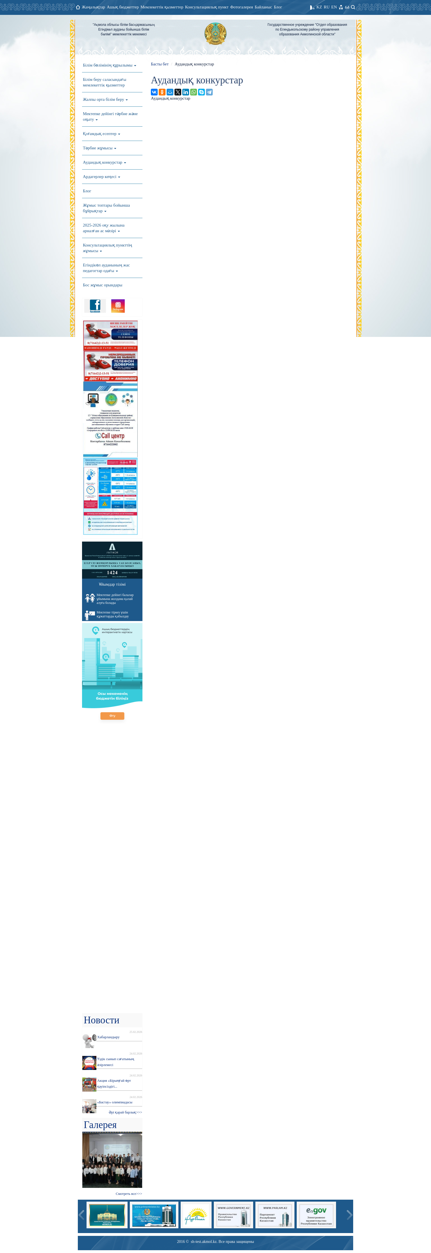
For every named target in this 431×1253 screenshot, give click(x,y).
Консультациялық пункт (207, 7)
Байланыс (263, 7)
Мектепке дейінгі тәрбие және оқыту (110, 116)
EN (334, 7)
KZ (319, 7)
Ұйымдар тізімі (112, 584)
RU (327, 7)
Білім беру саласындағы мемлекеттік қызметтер (104, 82)
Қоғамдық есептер (101, 133)
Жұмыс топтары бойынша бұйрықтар (106, 208)
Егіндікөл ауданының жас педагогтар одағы (106, 268)
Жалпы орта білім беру (105, 99)
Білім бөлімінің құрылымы (109, 65)
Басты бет (160, 64)
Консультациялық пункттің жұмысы (107, 248)
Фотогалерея (241, 7)
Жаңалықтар (93, 7)
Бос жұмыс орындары (102, 285)
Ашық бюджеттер (123, 7)
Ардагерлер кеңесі (101, 176)
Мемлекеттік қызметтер (161, 7)
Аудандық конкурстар (104, 162)
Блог (278, 7)
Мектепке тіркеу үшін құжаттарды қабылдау (107, 615)
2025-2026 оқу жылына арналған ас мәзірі (103, 228)
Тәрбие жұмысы (99, 148)
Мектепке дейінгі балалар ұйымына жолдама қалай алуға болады (109, 599)
